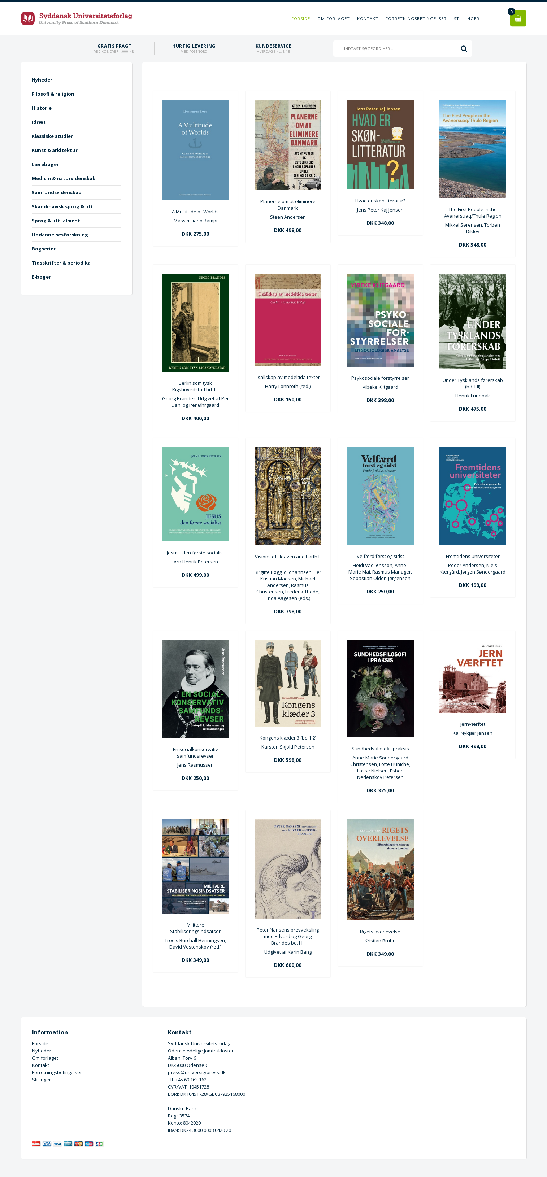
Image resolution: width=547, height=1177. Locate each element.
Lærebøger (45, 164)
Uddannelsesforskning (60, 234)
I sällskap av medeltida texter (288, 377)
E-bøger (41, 277)
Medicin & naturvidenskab (64, 178)
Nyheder (42, 80)
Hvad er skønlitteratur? (380, 200)
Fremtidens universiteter (473, 556)
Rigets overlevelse (380, 931)
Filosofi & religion (53, 94)
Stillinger (466, 18)
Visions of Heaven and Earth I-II (288, 559)
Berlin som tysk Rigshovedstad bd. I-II (195, 386)
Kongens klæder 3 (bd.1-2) (288, 737)
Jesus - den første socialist (195, 552)
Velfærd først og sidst (380, 556)
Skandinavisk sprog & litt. (63, 206)
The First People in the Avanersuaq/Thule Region (473, 212)
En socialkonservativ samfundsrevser (195, 752)
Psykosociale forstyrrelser (380, 378)
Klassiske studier (52, 136)
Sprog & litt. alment (56, 220)
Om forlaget (333, 18)
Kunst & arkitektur (55, 150)
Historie (42, 108)
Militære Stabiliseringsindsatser (195, 927)
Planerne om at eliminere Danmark (288, 204)
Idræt (39, 122)
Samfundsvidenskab (57, 192)
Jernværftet (472, 724)
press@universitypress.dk (197, 1072)
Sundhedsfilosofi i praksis (380, 748)
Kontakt (367, 18)
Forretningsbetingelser (416, 18)
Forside (300, 18)
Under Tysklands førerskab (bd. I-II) (473, 383)
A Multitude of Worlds (195, 211)
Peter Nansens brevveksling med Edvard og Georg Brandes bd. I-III (288, 936)
